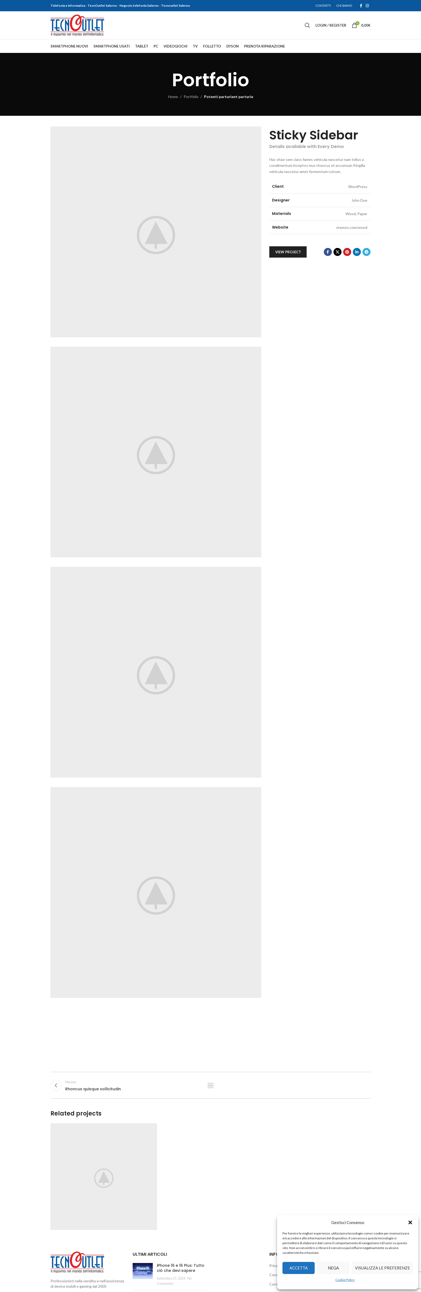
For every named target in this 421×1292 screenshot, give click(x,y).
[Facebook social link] (361, 5)
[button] (410, 1222)
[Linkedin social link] (357, 252)
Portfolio (191, 96)
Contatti (276, 1284)
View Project (288, 252)
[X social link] (337, 252)
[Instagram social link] (367, 5)
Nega (333, 1267)
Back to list (210, 1085)
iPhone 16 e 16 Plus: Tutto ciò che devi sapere (180, 1268)
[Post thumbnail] (143, 1274)
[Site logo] (77, 25)
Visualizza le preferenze (382, 1267)
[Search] (307, 25)
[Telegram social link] (366, 252)
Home (173, 96)
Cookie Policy (345, 1280)
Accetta (298, 1267)
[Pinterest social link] (347, 252)
